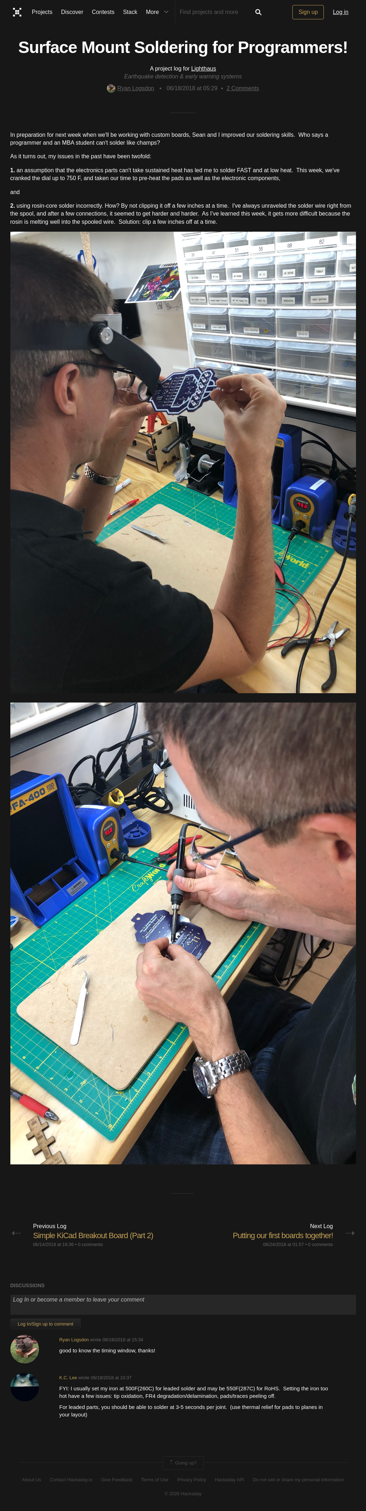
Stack (130, 12)
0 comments (90, 1244)
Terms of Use (155, 1479)
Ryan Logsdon (130, 88)
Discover (72, 12)
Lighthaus (203, 69)
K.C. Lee (68, 1377)
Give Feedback (116, 1479)
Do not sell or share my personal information (298, 1479)
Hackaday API (229, 1479)
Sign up (308, 12)
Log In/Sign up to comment (45, 1324)
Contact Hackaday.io (71, 1479)
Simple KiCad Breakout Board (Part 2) (93, 1235)
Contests (103, 12)
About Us (31, 1479)
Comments (243, 88)
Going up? (182, 1463)
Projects (42, 12)
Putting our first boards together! (283, 1235)
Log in (340, 12)
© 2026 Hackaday (183, 1493)
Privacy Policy (191, 1479)
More (159, 12)
